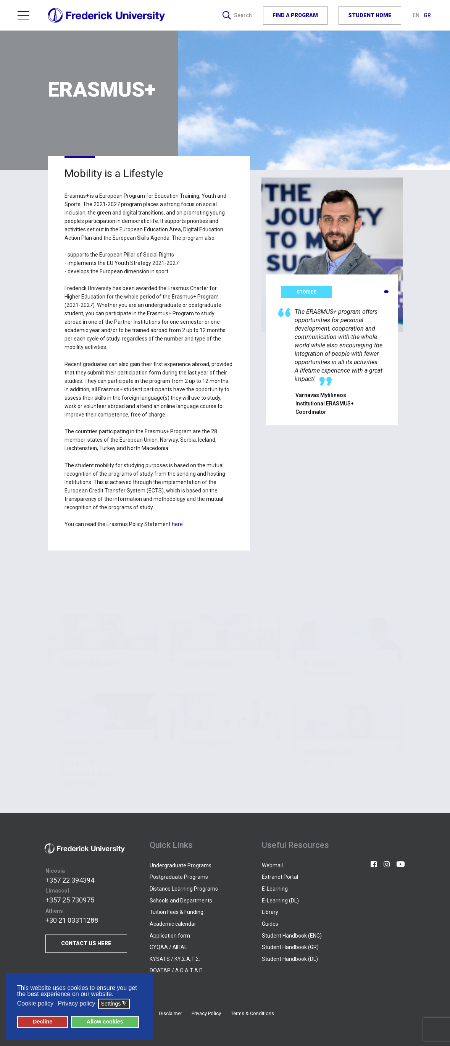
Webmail (272, 865)
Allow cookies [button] (105, 1022)
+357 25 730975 (69, 900)
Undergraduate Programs (180, 865)
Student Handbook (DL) (290, 959)
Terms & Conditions (252, 1013)
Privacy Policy (206, 1013)
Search (237, 15)
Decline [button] (42, 1022)
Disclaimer (170, 1013)
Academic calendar (173, 924)
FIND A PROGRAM (295, 15)
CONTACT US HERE (86, 943)
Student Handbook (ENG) (292, 936)
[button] (386, 291)
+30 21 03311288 (71, 920)
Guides (270, 924)
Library (270, 912)
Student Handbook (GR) (290, 947)
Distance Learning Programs (184, 889)
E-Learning (275, 889)
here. (178, 524)
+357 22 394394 (69, 880)
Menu (23, 15)
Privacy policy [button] (76, 1003)
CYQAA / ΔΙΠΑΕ (168, 947)
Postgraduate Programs (179, 877)
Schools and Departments (181, 900)
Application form (170, 936)
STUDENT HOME (370, 15)
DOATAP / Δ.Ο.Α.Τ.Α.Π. (177, 970)
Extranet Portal (280, 877)
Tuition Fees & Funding (176, 912)
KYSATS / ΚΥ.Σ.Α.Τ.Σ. (175, 959)
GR (427, 15)
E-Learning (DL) (280, 900)
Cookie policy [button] (35, 1003)
